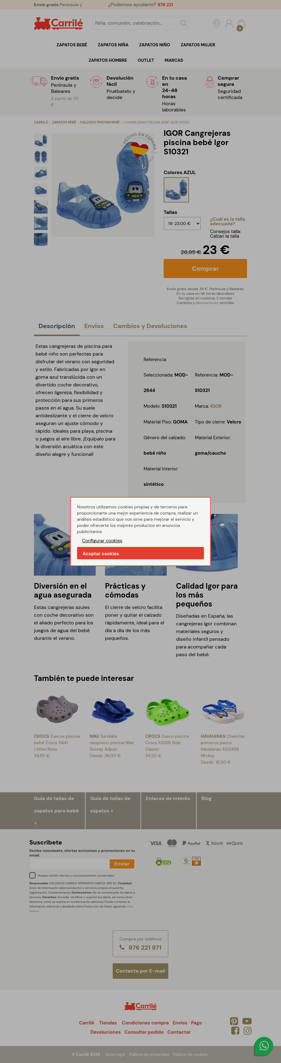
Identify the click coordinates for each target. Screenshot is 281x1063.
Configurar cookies (102, 541)
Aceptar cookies (101, 554)
